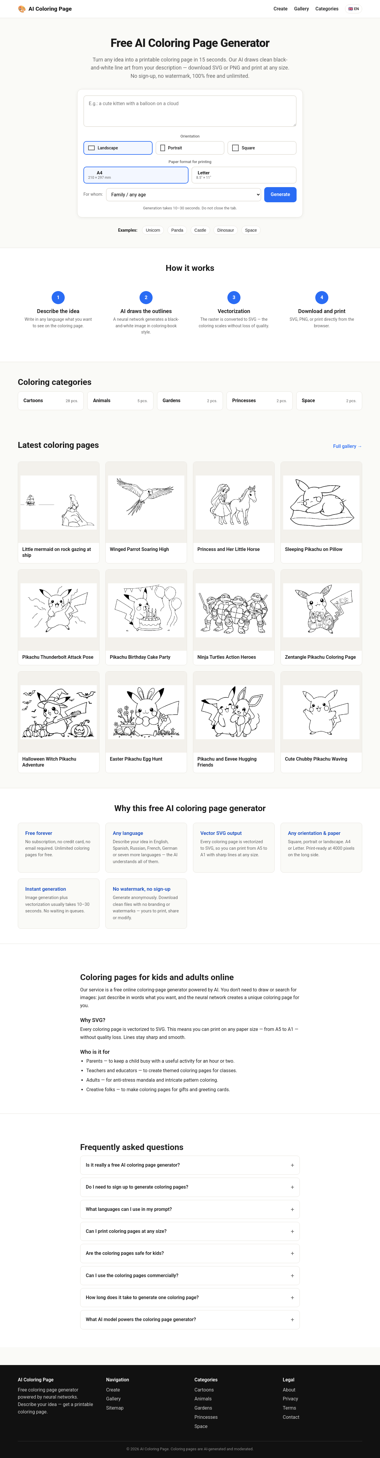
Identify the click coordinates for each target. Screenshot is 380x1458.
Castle (200, 230)
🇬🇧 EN (353, 9)
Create (281, 9)
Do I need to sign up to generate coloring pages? (137, 1187)
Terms (289, 1408)
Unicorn (153, 230)
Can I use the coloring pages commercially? (132, 1275)
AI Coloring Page (45, 9)
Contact (291, 1417)
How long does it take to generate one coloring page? (142, 1297)
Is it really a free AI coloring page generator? (133, 1165)
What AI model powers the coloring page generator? (141, 1319)
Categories (327, 9)
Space (251, 230)
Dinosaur (225, 230)
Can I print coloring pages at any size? (126, 1231)
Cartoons (204, 1390)
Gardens (203, 1408)
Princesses (206, 1417)
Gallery (301, 9)
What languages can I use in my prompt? (129, 1209)
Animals (203, 1399)
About (289, 1390)
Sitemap (115, 1408)
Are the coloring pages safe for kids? (125, 1253)
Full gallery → (347, 446)
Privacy (290, 1399)
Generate (280, 194)
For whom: (93, 194)
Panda (177, 230)
